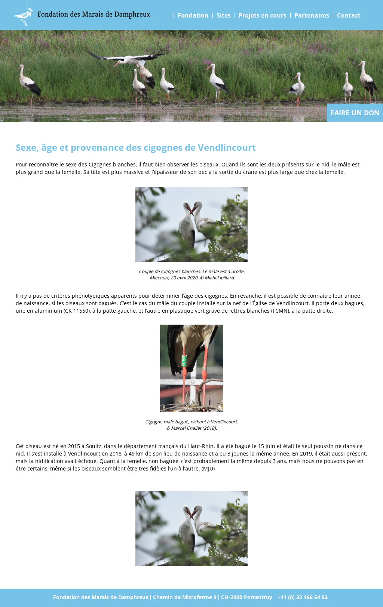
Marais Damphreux (82, 15)
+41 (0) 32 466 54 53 (303, 597)
